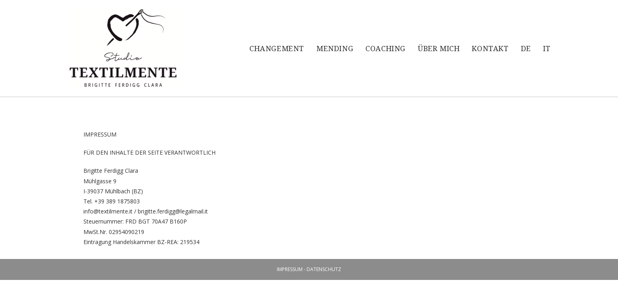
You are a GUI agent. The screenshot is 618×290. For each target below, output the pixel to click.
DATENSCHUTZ (324, 269)
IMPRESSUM (290, 269)
